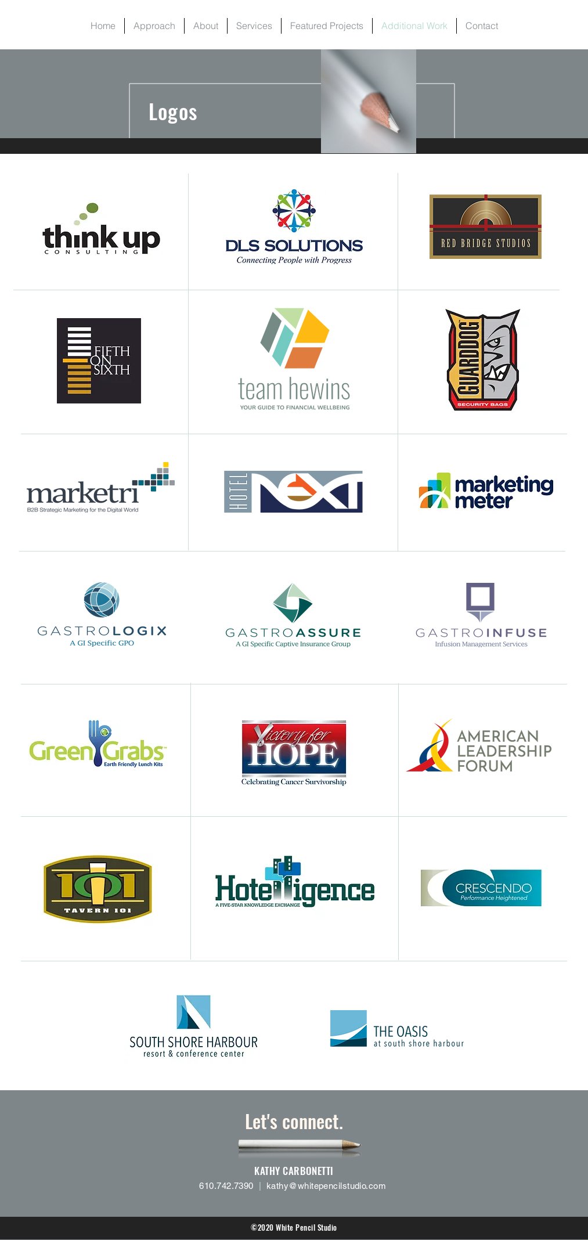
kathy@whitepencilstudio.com (326, 1186)
